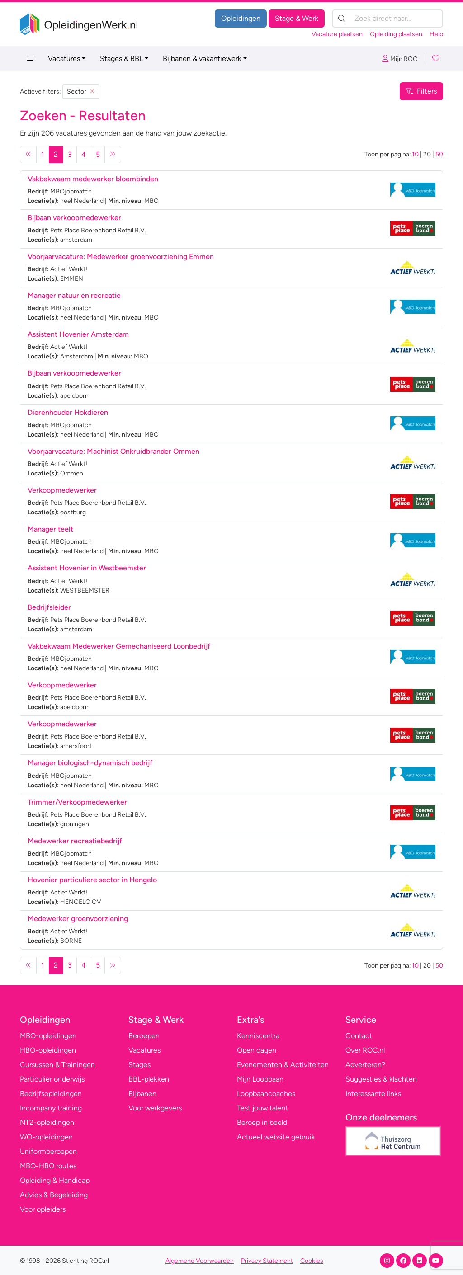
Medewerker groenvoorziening (78, 918)
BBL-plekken (148, 1079)
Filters (421, 91)
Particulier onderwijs (52, 1079)
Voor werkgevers (155, 1108)
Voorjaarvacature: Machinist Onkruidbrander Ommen (113, 451)
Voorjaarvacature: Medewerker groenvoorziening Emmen (121, 256)
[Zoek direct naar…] (387, 18)
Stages (139, 1064)
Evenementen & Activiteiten (283, 1064)
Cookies (311, 1261)
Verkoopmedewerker (63, 490)
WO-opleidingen (46, 1137)
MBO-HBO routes (48, 1166)
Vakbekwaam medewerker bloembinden (93, 178)
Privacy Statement (267, 1261)
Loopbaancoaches (266, 1093)
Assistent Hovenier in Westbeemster (87, 568)
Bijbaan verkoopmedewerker (75, 217)
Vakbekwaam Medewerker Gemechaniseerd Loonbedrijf (119, 646)
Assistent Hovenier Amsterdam (78, 334)
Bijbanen (142, 1093)
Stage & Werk (296, 18)
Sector (81, 91)
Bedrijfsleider (50, 607)
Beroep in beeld (262, 1122)
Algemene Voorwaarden (199, 1261)
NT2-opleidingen (47, 1122)
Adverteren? (365, 1064)
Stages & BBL (121, 58)
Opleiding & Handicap (55, 1180)
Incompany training (51, 1108)
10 (415, 154)
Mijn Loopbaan (260, 1079)
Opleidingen (240, 18)
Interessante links (373, 1093)
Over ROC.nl (365, 1050)
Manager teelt (50, 529)
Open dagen (256, 1050)
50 (439, 154)
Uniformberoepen (48, 1151)
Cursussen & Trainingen (57, 1064)
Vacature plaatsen (337, 34)
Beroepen (144, 1035)
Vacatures (64, 58)
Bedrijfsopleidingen (51, 1093)
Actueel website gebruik (276, 1137)
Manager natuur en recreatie (74, 295)
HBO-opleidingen (48, 1050)
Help (436, 34)
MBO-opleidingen (48, 1035)
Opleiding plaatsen (396, 34)
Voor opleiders (43, 1209)
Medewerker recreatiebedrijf (75, 841)
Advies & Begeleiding (54, 1194)
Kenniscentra (258, 1035)
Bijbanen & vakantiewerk (202, 58)
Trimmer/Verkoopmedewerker (78, 802)
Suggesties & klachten (381, 1079)
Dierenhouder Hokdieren (68, 412)
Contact (358, 1035)
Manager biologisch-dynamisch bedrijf (90, 762)
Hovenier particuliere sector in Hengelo (92, 879)
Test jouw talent (262, 1108)
